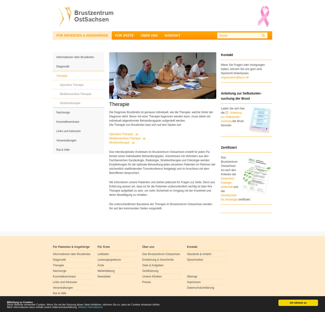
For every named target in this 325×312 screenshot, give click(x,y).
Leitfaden (103, 254)
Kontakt (172, 35)
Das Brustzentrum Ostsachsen (161, 254)
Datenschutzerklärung (200, 287)
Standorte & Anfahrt (199, 254)
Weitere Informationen (90, 307)
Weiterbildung (106, 271)
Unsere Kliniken (152, 276)
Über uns (149, 35)
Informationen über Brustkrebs (75, 57)
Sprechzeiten (195, 259)
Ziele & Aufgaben (152, 265)
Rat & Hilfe (63, 149)
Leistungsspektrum (109, 259)
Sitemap (192, 276)
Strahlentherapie (70, 103)
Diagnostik (62, 66)
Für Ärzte (124, 35)
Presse (146, 282)
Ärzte (101, 265)
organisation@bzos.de (235, 77)
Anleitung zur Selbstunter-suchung (231, 117)
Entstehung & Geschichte (158, 259)
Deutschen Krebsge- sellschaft (227, 183)
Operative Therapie (72, 85)
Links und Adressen (68, 131)
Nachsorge (63, 112)
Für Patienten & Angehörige (82, 35)
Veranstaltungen (66, 140)
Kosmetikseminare (67, 121)
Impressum (194, 282)
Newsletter (104, 276)
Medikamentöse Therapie (75, 94)
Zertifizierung (150, 271)
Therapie (61, 75)
